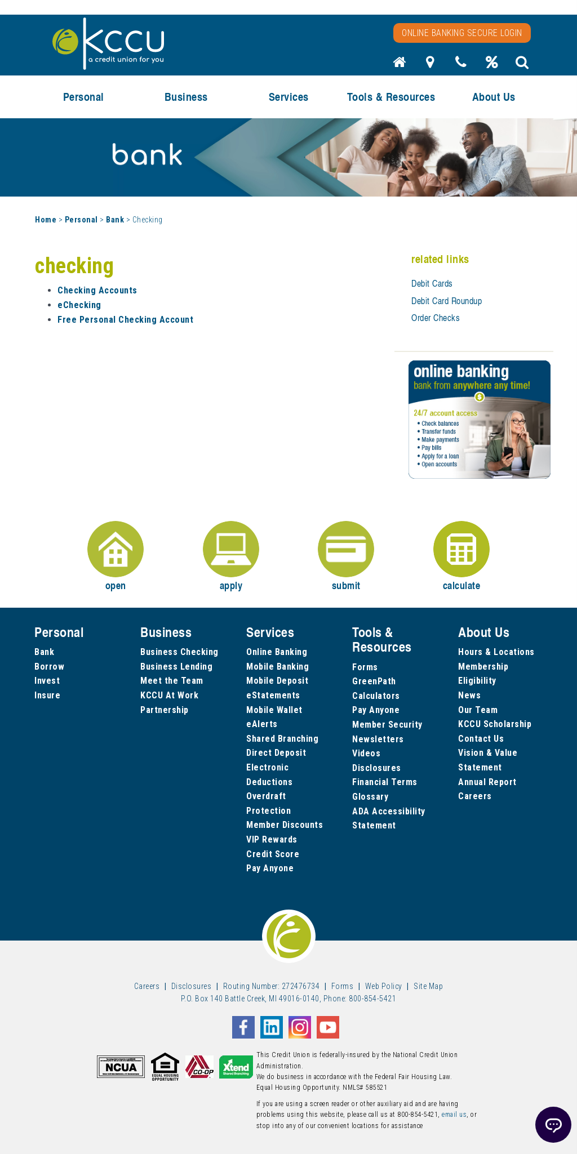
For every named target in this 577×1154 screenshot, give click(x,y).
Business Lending (176, 666)
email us (454, 1115)
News (469, 695)
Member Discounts (284, 824)
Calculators (376, 695)
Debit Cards (432, 283)
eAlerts (262, 724)
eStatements (273, 695)
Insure (47, 695)
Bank (115, 219)
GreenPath (374, 681)
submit (346, 556)
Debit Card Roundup (446, 301)
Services (289, 96)
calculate (461, 556)
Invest (47, 680)
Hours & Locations (496, 652)
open (115, 556)
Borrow (49, 666)
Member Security (387, 724)
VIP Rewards (272, 839)
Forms (365, 667)
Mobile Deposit (277, 680)
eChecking (79, 305)
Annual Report (487, 782)
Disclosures (376, 768)
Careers (475, 796)
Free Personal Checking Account (125, 319)
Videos (366, 753)
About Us (494, 96)
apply (231, 556)
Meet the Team (171, 680)
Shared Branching (282, 738)
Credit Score (272, 854)
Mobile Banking (277, 666)
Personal (83, 96)
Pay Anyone (270, 868)
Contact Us (481, 738)
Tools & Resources (391, 96)
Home (45, 219)
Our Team (478, 710)
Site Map (428, 986)
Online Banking (276, 652)
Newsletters (378, 739)
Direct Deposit (276, 752)
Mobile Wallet (274, 710)
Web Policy (383, 986)
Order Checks (435, 317)
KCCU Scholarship (494, 724)
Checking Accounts (97, 290)
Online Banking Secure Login (462, 33)
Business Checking (179, 652)
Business (186, 96)
